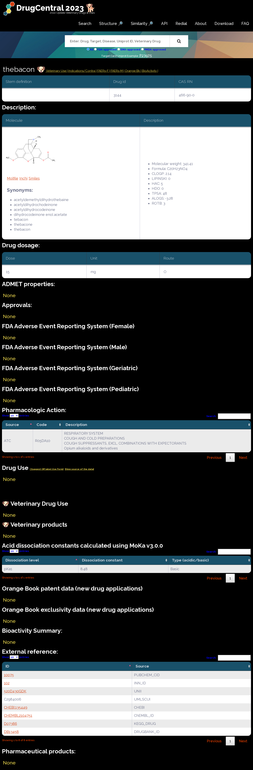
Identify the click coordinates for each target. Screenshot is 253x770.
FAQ (245, 23)
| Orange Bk (132, 71)
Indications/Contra (82, 71)
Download (223, 23)
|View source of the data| (79, 469)
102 (6, 683)
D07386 (10, 724)
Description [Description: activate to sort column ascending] (76, 424)
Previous (214, 457)
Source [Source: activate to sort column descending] (12, 424)
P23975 (145, 55)
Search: (228, 416)
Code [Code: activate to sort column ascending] (42, 424)
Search (84, 23)
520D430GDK (15, 691)
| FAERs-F (102, 71)
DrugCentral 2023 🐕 (55, 7)
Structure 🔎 (111, 23)
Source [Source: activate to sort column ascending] (142, 666)
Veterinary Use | (56, 71)
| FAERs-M (116, 71)
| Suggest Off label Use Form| (46, 469)
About (201, 23)
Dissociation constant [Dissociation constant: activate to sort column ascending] (102, 560)
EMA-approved (130, 49)
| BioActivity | (149, 71)
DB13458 (11, 732)
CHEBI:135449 (15, 707)
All (91, 49)
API (164, 23)
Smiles (34, 178)
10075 (9, 675)
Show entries (15, 415)
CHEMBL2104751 (18, 715)
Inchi (23, 178)
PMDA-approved (155, 49)
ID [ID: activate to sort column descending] (7, 666)
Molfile (12, 178)
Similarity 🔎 (142, 23)
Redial (181, 23)
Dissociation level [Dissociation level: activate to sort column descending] (22, 560)
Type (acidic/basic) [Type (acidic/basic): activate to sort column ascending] (190, 560)
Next (243, 457)
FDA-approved (107, 49)
